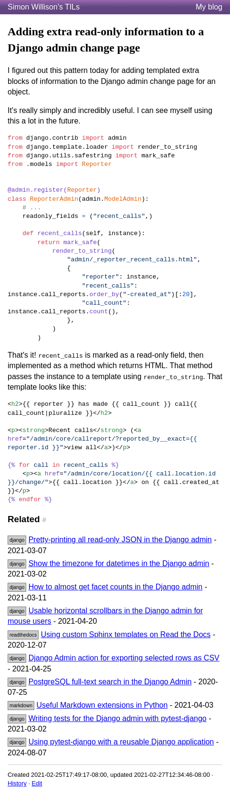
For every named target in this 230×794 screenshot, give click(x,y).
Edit (37, 783)
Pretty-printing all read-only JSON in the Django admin (120, 540)
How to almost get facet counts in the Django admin (116, 587)
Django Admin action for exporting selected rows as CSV (124, 658)
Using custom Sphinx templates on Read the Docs (126, 634)
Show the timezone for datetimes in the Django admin (119, 563)
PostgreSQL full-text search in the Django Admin (110, 682)
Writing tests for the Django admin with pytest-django (118, 718)
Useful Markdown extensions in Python (102, 705)
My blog (209, 7)
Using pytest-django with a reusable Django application (121, 742)
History (17, 783)
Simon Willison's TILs (44, 7)
